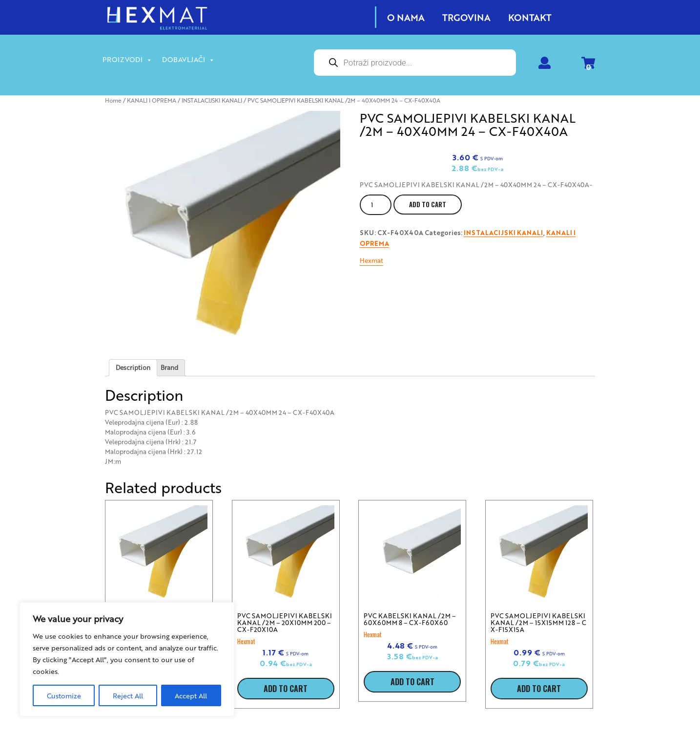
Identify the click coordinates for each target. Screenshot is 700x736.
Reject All (128, 695)
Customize (64, 695)
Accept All (191, 695)
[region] (127, 659)
